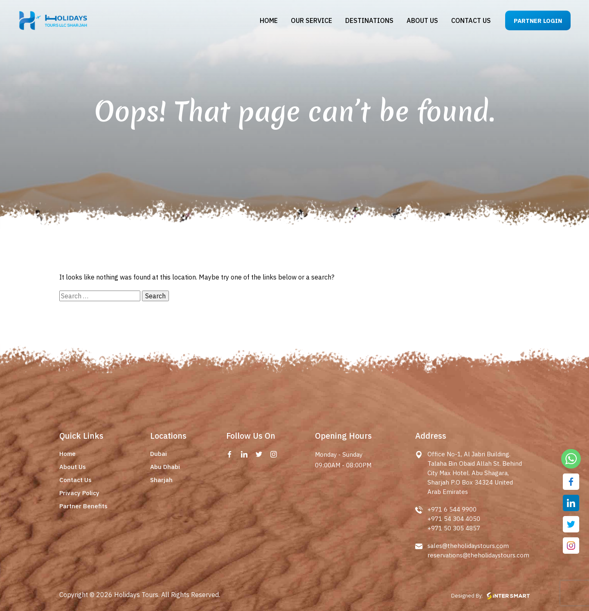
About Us (72, 467)
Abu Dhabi (165, 467)
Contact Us (75, 480)
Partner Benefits (83, 506)
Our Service (311, 20)
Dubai (158, 454)
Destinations (369, 20)
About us (422, 20)
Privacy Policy (79, 493)
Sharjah (161, 480)
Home (269, 20)
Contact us (471, 20)
